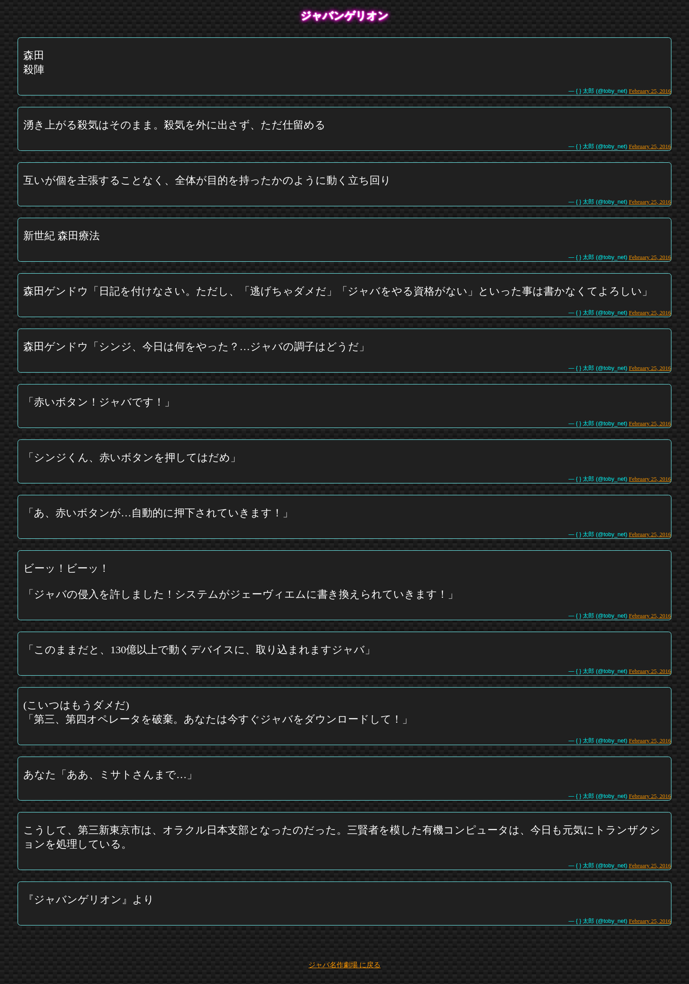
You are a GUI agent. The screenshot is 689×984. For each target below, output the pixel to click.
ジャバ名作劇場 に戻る (344, 965)
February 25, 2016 (650, 91)
